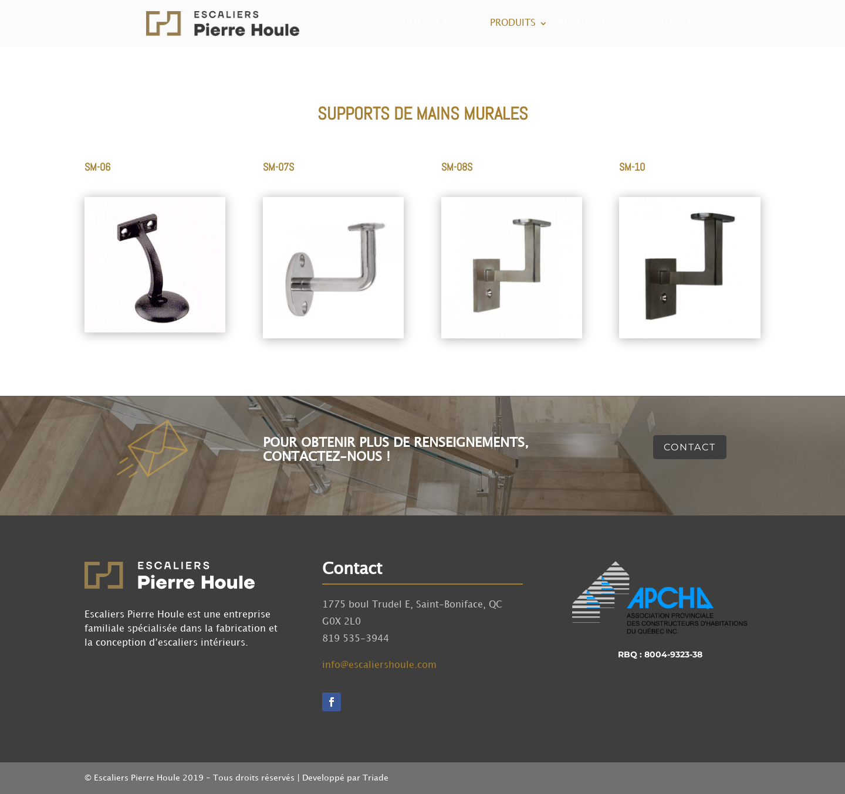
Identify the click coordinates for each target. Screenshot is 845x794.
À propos (456, 23)
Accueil (402, 23)
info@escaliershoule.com (379, 665)
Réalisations (591, 23)
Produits (513, 23)
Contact (669, 23)
